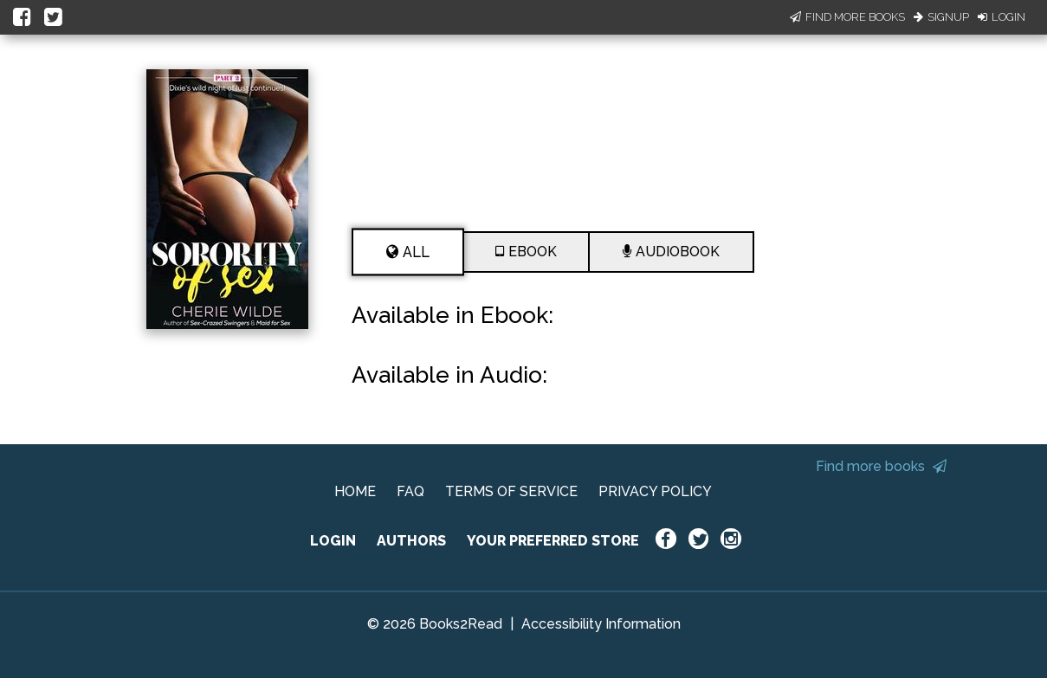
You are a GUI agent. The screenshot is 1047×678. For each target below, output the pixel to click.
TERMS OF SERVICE (511, 491)
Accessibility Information (601, 624)
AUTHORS (411, 541)
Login (1001, 16)
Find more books (881, 466)
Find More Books (847, 16)
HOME (355, 491)
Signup (941, 16)
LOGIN (333, 541)
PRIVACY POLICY (655, 491)
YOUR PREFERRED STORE (553, 541)
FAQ (410, 491)
